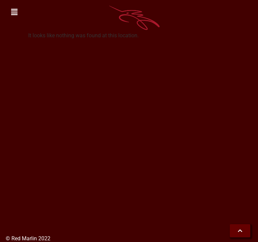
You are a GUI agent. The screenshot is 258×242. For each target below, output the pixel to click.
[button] (14, 12)
